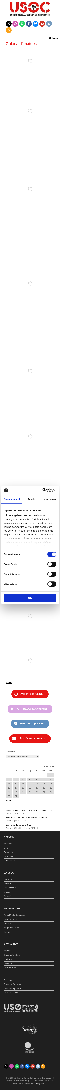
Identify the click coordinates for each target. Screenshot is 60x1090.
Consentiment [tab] (12, 499)
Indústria (8, 923)
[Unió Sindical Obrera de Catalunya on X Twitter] (9, 24)
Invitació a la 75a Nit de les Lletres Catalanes (26, 817)
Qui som (8, 879)
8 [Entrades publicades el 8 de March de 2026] (50, 779)
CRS (6, 848)
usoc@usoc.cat (40, 1084)
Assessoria (9, 843)
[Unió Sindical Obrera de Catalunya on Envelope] (49, 24)
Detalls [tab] (31, 499)
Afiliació (7, 896)
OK (30, 597)
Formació (8, 852)
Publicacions (10, 967)
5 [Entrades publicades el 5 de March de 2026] (29, 779)
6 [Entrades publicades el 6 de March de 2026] (36, 779)
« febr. (8, 800)
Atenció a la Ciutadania (14, 915)
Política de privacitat (13, 988)
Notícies (8, 959)
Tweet (9, 682)
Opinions (8, 963)
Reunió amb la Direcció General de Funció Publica (29, 810)
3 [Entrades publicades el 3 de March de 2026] (15, 779)
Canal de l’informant (13, 984)
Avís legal (8, 980)
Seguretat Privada (12, 927)
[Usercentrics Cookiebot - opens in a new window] (42, 490)
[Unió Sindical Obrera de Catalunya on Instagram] (15, 24)
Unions (7, 892)
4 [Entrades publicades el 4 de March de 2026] (23, 779)
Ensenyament (10, 919)
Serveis (7, 932)
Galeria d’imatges (12, 955)
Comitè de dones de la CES (18, 825)
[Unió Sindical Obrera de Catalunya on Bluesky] (36, 24)
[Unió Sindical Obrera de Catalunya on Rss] (9, 30)
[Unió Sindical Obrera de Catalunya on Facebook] (29, 24)
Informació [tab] (49, 499)
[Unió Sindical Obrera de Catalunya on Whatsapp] (22, 24)
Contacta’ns (9, 860)
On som (7, 883)
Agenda (7, 951)
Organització (10, 888)
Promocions (9, 856)
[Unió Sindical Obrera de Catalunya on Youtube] (42, 24)
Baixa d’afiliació (11, 992)
